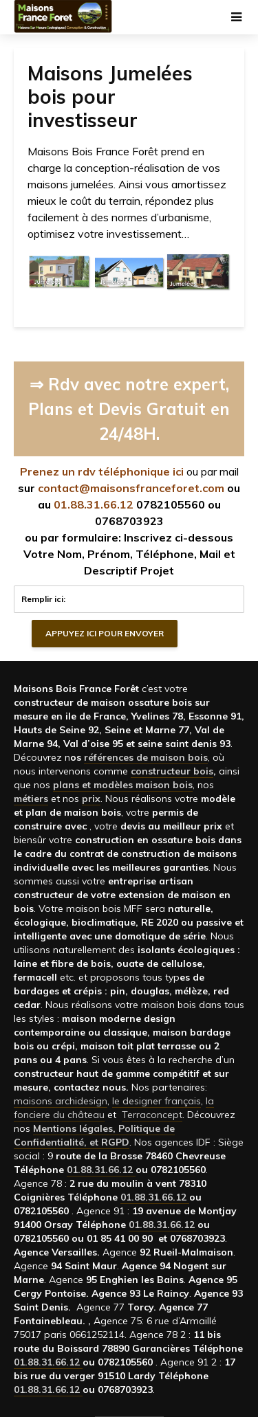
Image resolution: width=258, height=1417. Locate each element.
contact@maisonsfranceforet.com (131, 488)
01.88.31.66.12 (93, 504)
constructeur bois (172, 771)
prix (91, 798)
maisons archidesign (60, 1101)
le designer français (156, 1101)
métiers (31, 798)
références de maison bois (146, 757)
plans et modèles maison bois (123, 785)
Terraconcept (152, 1114)
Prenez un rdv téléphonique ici (102, 471)
